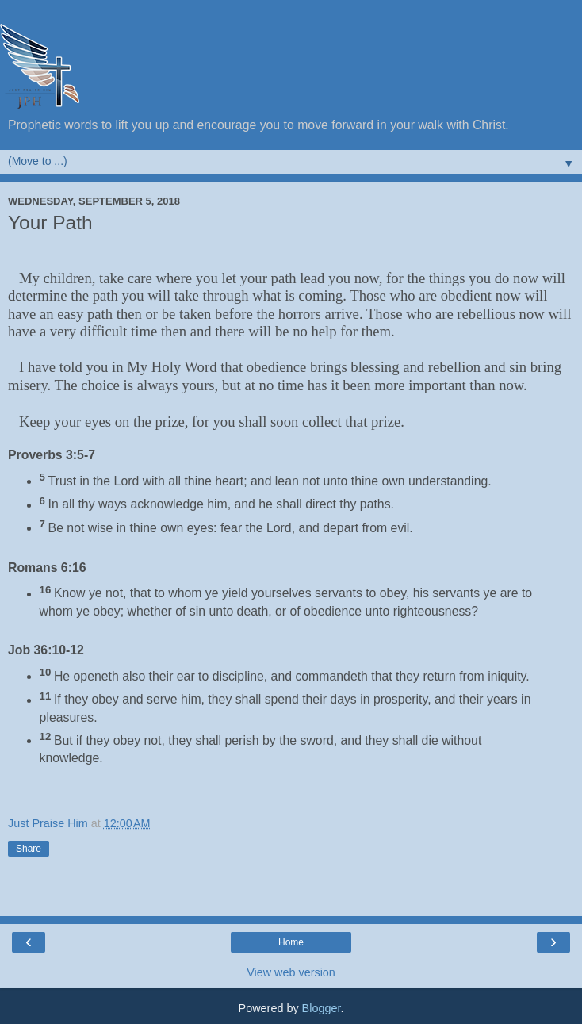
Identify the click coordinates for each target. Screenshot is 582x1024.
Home (291, 942)
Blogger (321, 1008)
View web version (291, 972)
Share (28, 848)
